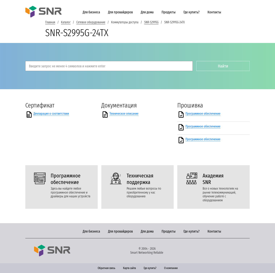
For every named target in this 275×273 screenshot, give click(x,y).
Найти (223, 66)
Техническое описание (123, 114)
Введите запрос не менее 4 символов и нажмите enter (67, 66)
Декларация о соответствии (51, 114)
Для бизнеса (91, 12)
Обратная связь (106, 268)
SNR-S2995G (151, 22)
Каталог (66, 22)
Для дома (147, 12)
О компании (171, 268)
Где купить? (191, 12)
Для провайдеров (120, 12)
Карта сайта (129, 268)
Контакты (214, 12)
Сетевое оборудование (90, 22)
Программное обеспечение (202, 114)
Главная (50, 22)
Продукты (168, 12)
